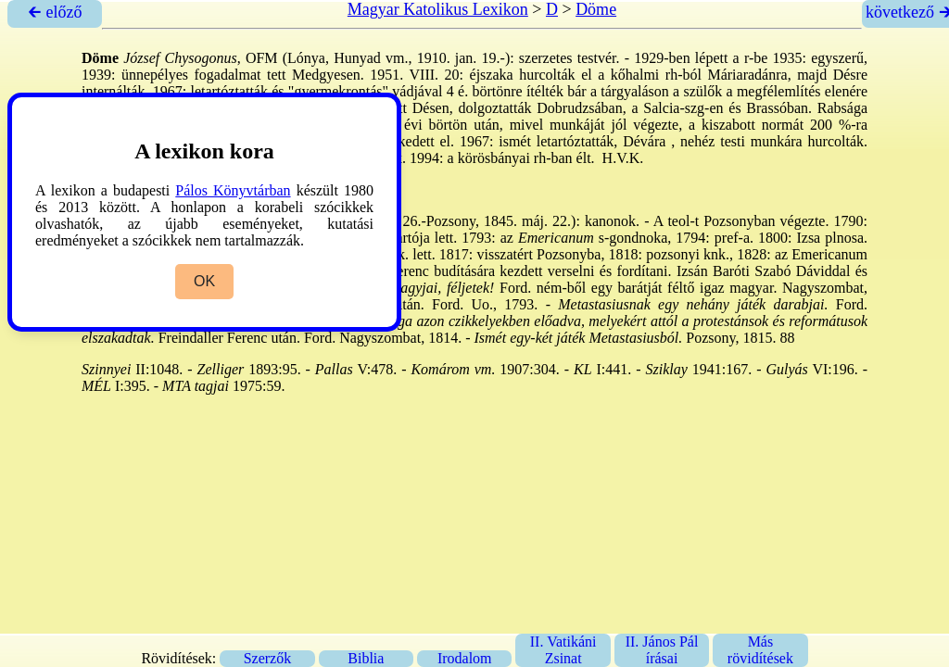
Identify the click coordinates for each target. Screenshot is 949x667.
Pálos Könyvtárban (232, 190)
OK (204, 281)
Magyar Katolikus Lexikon (438, 9)
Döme (596, 9)
